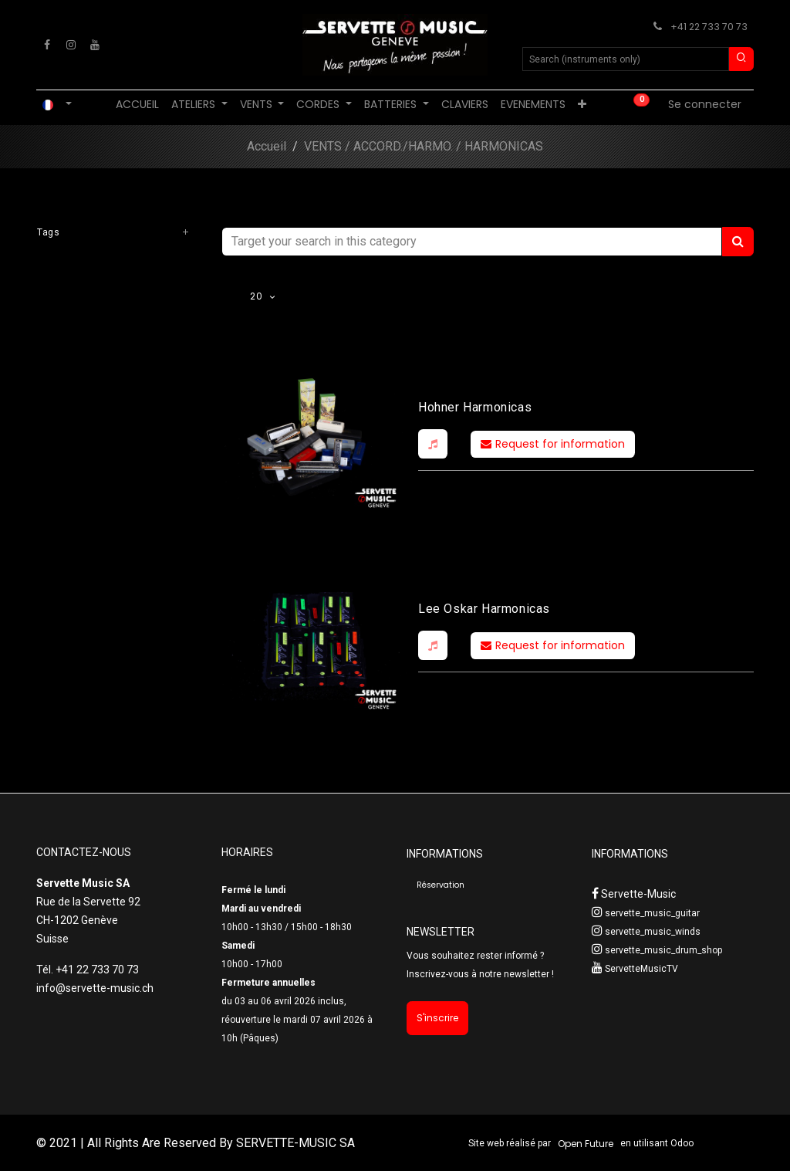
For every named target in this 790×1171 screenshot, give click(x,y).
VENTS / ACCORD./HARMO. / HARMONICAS (423, 146)
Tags (48, 232)
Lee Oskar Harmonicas (484, 608)
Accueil (266, 146)
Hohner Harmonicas (475, 407)
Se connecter (704, 104)
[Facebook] (47, 45)
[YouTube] (95, 45)
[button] (432, 444)
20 (257, 296)
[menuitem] (137, 104)
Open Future (585, 1143)
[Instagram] (71, 45)
